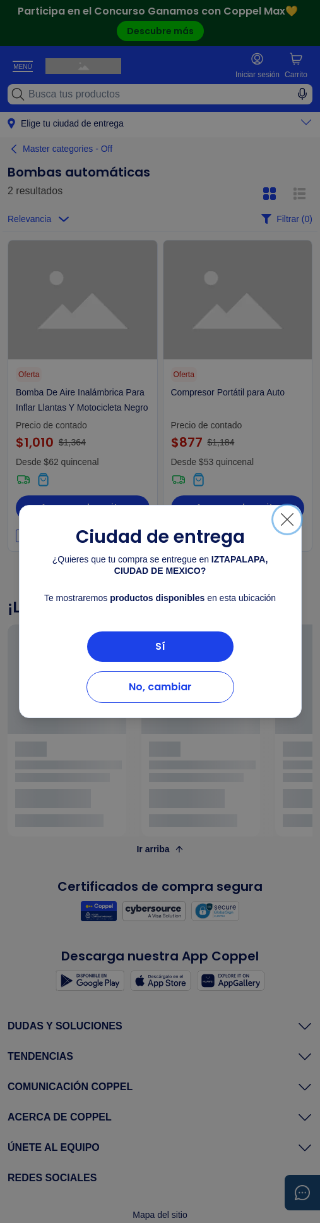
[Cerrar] (287, 519)
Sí (160, 646)
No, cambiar (160, 687)
